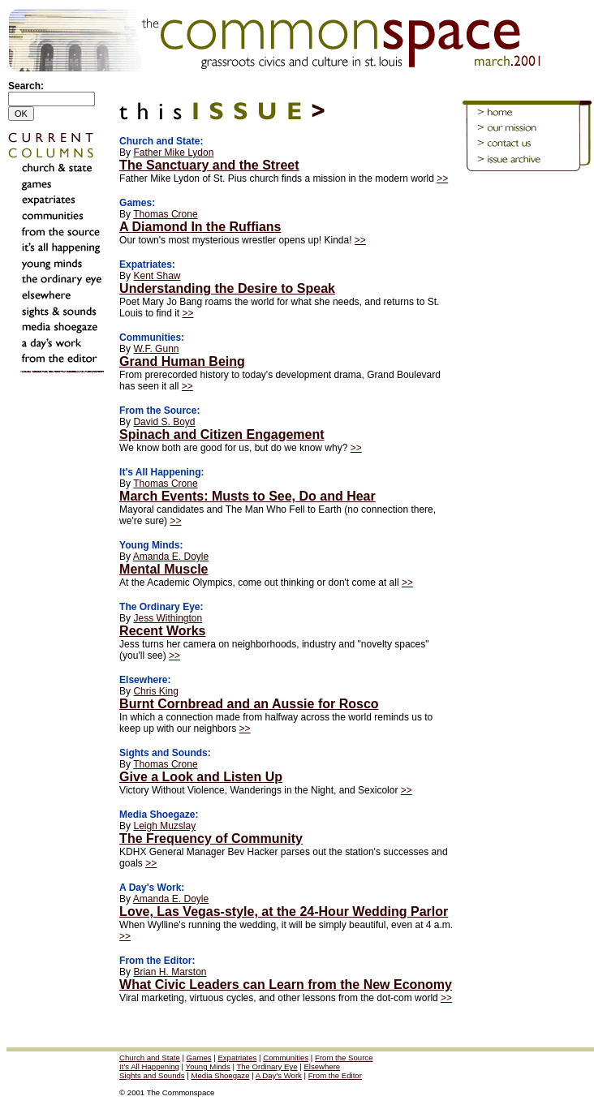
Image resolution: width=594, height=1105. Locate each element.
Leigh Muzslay (164, 826)
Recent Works (162, 631)
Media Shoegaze (220, 1075)
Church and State (149, 1057)
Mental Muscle (163, 569)
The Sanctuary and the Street (209, 165)
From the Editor (335, 1075)
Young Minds (208, 1066)
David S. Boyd (164, 422)
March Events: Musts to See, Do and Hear (247, 496)
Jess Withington (167, 618)
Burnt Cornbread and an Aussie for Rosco (248, 704)
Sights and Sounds (152, 1075)
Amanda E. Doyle (171, 556)
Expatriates (236, 1057)
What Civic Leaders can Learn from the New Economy (285, 984)
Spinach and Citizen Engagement (221, 434)
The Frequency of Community (211, 838)
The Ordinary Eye (266, 1066)
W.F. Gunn (156, 349)
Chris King (155, 691)
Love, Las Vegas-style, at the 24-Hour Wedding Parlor (283, 911)
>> (442, 178)
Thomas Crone (165, 214)
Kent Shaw (156, 276)
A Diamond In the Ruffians (200, 227)
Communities (285, 1057)
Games (199, 1057)
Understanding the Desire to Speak (227, 288)
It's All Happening (149, 1066)
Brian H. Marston (169, 972)
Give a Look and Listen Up (200, 777)
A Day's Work (279, 1075)
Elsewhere (321, 1066)
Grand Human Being (182, 361)
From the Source (343, 1057)
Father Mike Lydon (173, 152)
